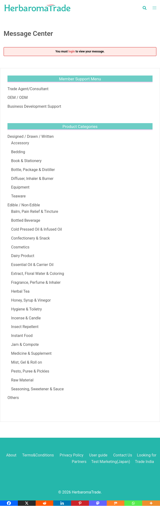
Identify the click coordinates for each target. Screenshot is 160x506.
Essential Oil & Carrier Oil (32, 264)
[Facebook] (9, 503)
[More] (151, 503)
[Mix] (116, 503)
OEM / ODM (17, 97)
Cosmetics (20, 247)
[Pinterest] (80, 503)
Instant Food (22, 335)
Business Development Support (34, 106)
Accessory (20, 143)
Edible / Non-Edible (23, 205)
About (11, 455)
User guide (98, 455)
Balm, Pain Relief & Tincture (34, 211)
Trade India (144, 461)
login (71, 51)
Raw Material (22, 380)
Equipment (20, 187)
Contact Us (122, 455)
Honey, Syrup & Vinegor (31, 300)
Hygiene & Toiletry (26, 309)
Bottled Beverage (25, 220)
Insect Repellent (25, 326)
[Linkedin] (62, 503)
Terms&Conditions (38, 455)
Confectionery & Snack (30, 238)
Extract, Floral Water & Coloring (37, 273)
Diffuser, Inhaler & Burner (32, 178)
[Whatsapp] (133, 503)
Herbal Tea (20, 291)
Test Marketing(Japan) (110, 461)
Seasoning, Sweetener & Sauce (37, 389)
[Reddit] (44, 503)
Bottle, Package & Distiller (33, 169)
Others (13, 397)
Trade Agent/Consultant (27, 89)
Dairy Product (22, 255)
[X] (27, 503)
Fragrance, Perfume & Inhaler (35, 282)
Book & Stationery (26, 160)
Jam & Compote (25, 344)
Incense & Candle (26, 318)
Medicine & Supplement (31, 353)
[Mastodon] (98, 503)
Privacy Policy (72, 455)
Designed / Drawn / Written (30, 136)
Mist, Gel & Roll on (26, 362)
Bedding (18, 152)
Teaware (18, 196)
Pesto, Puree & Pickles (30, 371)
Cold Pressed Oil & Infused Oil (36, 229)
